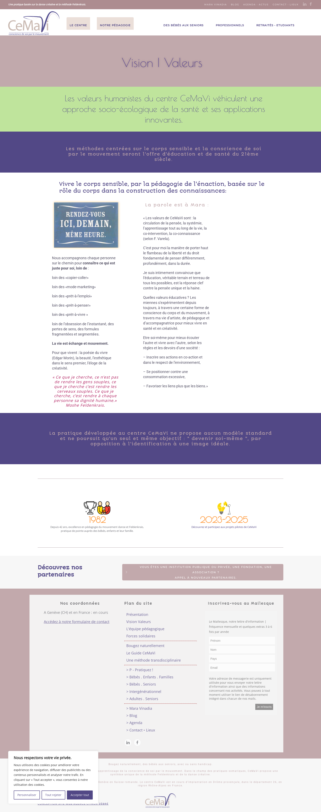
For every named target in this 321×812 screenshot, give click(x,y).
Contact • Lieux (285, 4)
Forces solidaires (140, 635)
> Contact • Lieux (140, 730)
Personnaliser (26, 795)
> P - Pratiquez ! (139, 669)
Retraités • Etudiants (275, 25)
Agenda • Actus (256, 4)
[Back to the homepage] (33, 23)
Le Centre (78, 25)
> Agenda (134, 722)
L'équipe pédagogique (145, 628)
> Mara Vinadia (139, 708)
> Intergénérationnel (143, 691)
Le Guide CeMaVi (140, 653)
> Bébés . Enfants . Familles (149, 676)
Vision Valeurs (138, 621)
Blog (235, 4)
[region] (53, 777)
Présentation (137, 614)
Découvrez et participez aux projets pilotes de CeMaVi (224, 527)
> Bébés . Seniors (141, 684)
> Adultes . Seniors (142, 698)
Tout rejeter (53, 795)
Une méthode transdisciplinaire (153, 660)
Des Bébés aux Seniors (183, 25)
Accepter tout (80, 795)
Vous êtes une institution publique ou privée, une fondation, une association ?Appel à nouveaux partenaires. (198, 572)
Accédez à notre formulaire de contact (76, 621)
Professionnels (230, 25)
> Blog (131, 715)
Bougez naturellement (145, 645)
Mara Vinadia (215, 4)
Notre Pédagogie (115, 25)
